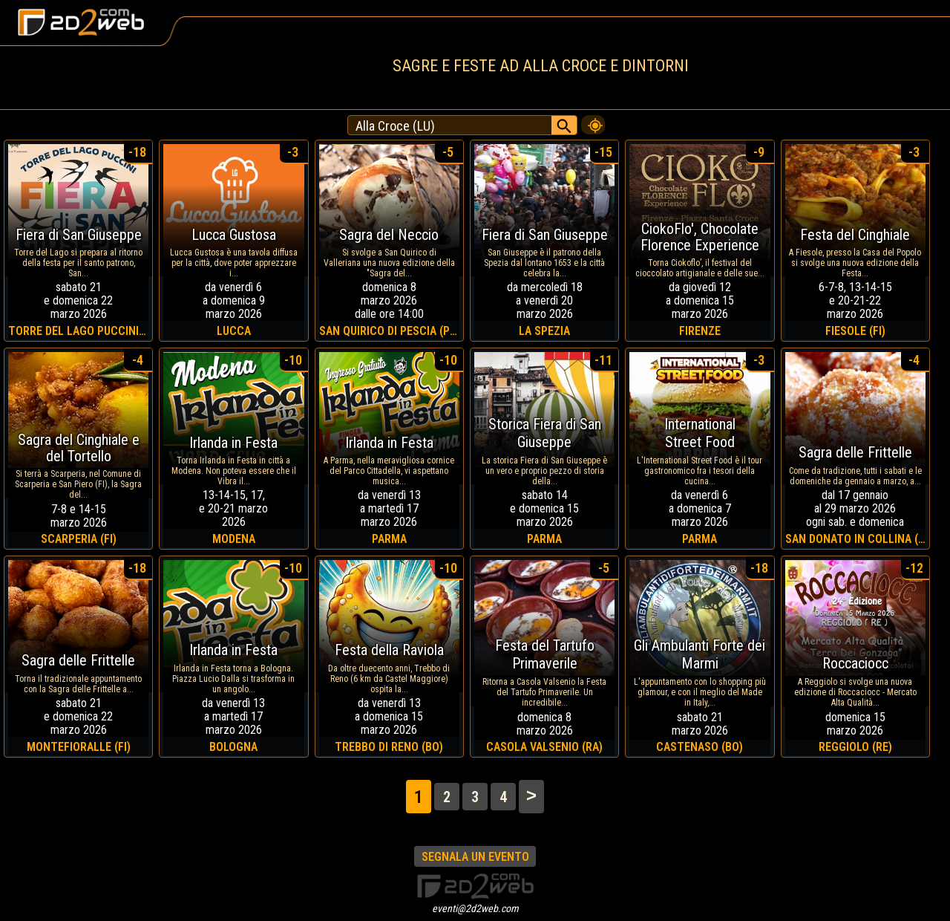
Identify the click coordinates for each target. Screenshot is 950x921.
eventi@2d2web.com (475, 908)
